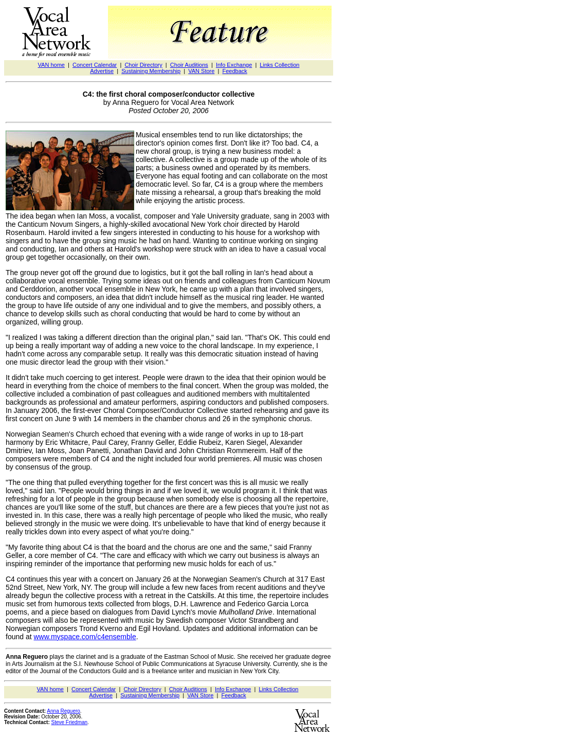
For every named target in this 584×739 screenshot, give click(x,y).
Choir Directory (143, 65)
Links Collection (279, 65)
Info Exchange (234, 65)
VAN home (51, 65)
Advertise (102, 71)
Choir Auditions (189, 65)
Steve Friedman (69, 722)
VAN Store (201, 71)
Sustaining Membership (150, 71)
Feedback (234, 71)
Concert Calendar (94, 65)
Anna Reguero (63, 711)
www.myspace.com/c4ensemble (85, 637)
